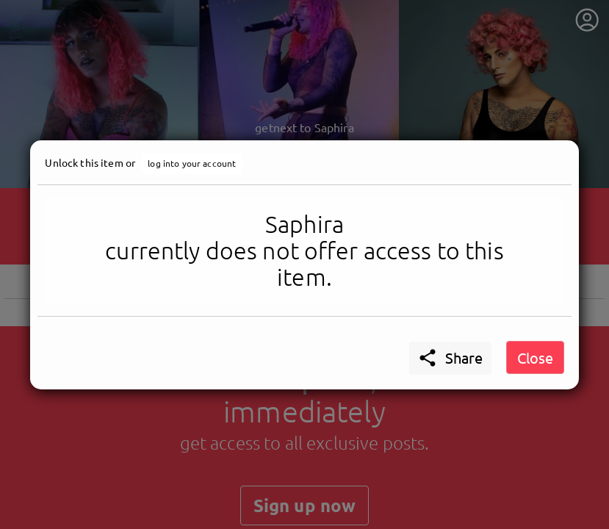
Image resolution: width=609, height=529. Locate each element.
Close (535, 357)
